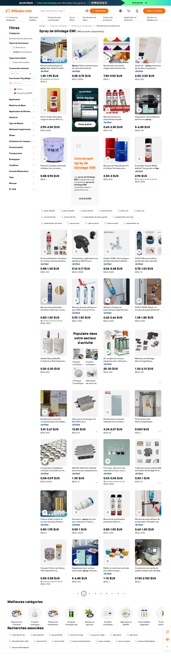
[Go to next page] (123, 593)
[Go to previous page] (78, 593)
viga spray (115, 635)
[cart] (129, 11)
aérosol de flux (48, 217)
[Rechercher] (99, 11)
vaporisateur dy (131, 223)
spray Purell (40, 641)
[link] (167, 632)
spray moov (73, 223)
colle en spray (92, 223)
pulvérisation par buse (123, 217)
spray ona (123, 211)
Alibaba (42, 26)
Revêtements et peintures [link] (108, 26)
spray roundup (103, 641)
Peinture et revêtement (82, 26)
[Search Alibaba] (62, 10)
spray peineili (36, 635)
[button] (87, 11)
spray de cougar (76, 635)
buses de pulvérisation (80, 641)
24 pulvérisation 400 (18, 641)
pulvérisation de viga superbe (94, 217)
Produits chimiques (58, 26)
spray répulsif (48, 211)
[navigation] (21, 310)
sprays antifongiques (145, 641)
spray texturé (86, 211)
